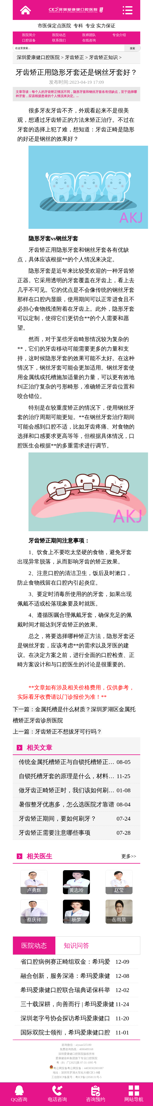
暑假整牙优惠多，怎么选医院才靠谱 (66, 804)
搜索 (132, 48)
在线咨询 (89, 40)
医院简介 (29, 35)
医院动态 (59, 35)
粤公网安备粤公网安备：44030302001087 (78, 1068)
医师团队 (89, 35)
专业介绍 (119, 35)
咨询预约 (95, 1099)
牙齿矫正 (74, 57)
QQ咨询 (19, 1099)
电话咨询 (57, 1099)
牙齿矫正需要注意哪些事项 (54, 832)
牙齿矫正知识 (103, 57)
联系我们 (59, 40)
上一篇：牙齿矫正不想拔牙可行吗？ (57, 731)
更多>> (128, 856)
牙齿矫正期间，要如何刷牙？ (57, 818)
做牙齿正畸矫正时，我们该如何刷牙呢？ (67, 790)
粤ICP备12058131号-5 (88, 1077)
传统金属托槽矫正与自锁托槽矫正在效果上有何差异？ (67, 762)
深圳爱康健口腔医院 (38, 57)
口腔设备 (29, 40)
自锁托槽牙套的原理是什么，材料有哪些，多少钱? (67, 776)
